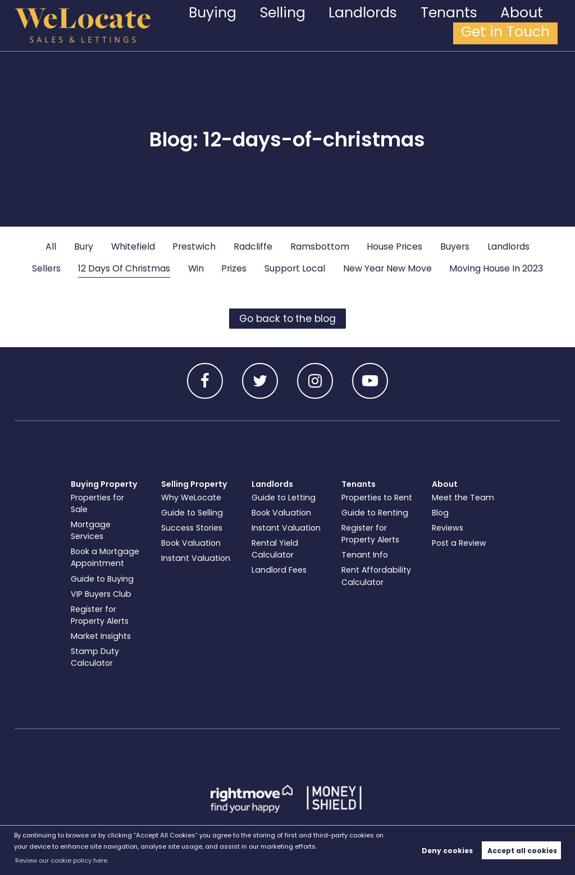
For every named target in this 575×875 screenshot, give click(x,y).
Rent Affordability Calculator (376, 575)
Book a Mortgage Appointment (105, 557)
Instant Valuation (195, 558)
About (452, 25)
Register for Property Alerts (100, 615)
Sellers (46, 268)
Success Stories (191, 527)
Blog (440, 512)
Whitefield (133, 246)
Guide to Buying (102, 578)
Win (196, 268)
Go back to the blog (287, 318)
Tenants (398, 25)
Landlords (335, 25)
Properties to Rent (376, 497)
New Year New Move (387, 268)
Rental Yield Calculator (275, 548)
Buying (225, 25)
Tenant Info (364, 554)
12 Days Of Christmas (124, 268)
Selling (277, 25)
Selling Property (194, 484)
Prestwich (194, 246)
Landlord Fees (279, 569)
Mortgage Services (91, 530)
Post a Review (459, 543)
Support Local (294, 268)
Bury (83, 246)
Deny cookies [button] (447, 850)
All (50, 246)
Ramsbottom (319, 246)
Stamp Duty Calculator (95, 657)
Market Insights (101, 636)
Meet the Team (463, 497)
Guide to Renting (374, 512)
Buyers (454, 246)
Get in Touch (522, 25)
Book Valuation (191, 543)
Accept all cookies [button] (522, 850)
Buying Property (104, 484)
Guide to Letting (284, 497)
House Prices (394, 246)
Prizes (234, 268)
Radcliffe (253, 246)
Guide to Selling (192, 512)
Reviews (447, 527)
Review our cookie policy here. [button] (61, 860)
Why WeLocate (191, 497)
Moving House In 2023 (496, 268)
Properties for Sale (97, 503)
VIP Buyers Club (101, 594)
